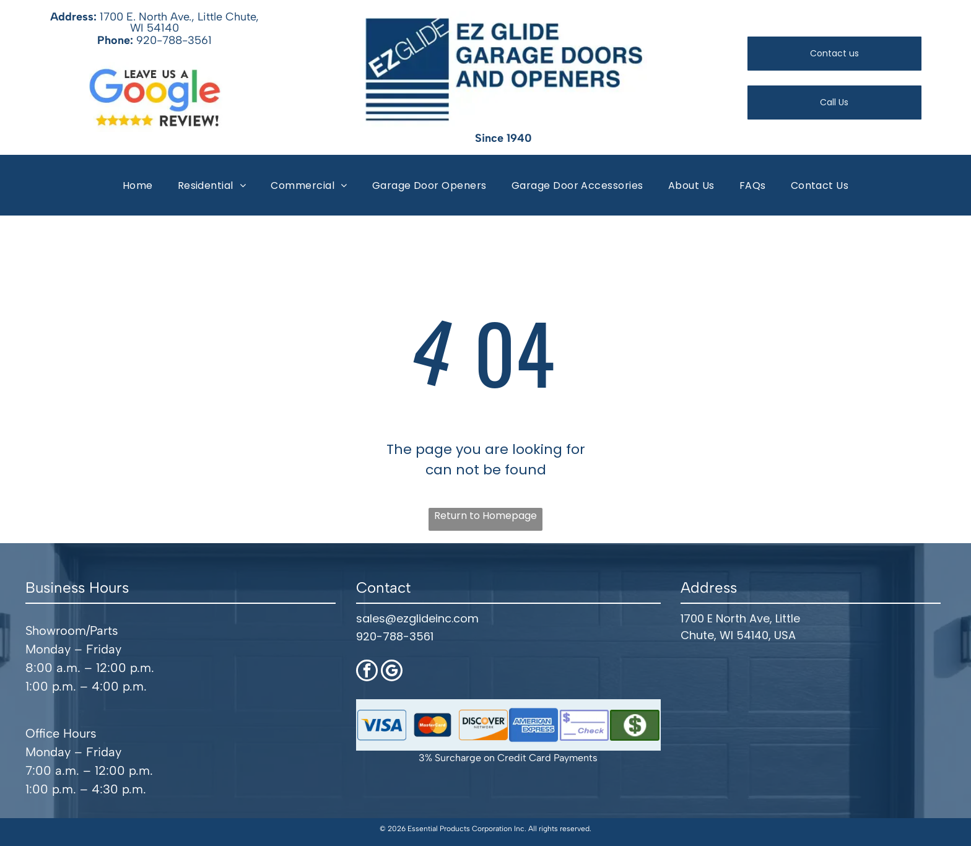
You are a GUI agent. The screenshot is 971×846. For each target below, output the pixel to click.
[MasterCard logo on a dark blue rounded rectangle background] (432, 722)
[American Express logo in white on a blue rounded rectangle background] (534, 722)
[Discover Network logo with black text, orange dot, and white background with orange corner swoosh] (483, 722)
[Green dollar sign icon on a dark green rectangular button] (635, 722)
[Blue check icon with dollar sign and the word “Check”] (584, 722)
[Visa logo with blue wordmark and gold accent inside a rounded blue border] (382, 722)
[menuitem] (137, 183)
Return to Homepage (485, 512)
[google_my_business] (392, 668)
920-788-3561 (174, 39)
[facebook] (367, 668)
